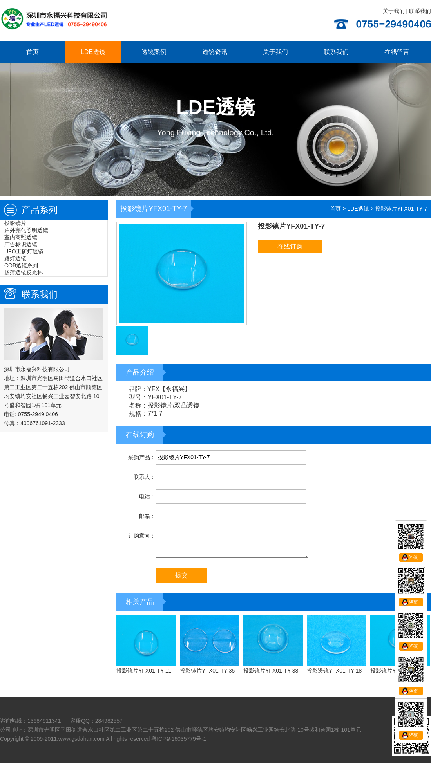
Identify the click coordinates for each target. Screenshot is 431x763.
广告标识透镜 (20, 244)
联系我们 (420, 11)
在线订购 (289, 246)
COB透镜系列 (21, 265)
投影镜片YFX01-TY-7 (401, 209)
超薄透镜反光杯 (23, 272)
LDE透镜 (93, 52)
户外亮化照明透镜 (26, 230)
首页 (32, 52)
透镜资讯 (214, 52)
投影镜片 (15, 223)
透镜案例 (154, 52)
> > (378, 209)
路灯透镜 (15, 258)
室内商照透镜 (20, 237)
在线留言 (396, 52)
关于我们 (394, 11)
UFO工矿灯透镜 (23, 251)
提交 (181, 575)
